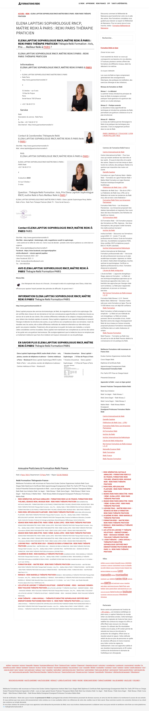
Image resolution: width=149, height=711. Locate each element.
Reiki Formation (109, 308)
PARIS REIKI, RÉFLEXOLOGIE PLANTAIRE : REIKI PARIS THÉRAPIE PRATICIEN (46, 512)
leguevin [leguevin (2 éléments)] (127, 568)
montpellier (100, 667)
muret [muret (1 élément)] (107, 579)
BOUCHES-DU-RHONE (16, 680)
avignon (22, 665)
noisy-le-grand (8, 670)
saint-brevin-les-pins (69, 670)
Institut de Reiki (109, 230)
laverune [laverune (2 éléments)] (117, 568)
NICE (118, 135)
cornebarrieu (110, 665)
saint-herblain (89, 670)
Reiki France (107, 455)
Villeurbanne (135, 672)
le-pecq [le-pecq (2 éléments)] (122, 568)
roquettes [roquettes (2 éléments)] (127, 583)
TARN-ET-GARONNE (104, 680)
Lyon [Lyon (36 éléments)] (120, 570)
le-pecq (38, 667)
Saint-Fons (80, 670)
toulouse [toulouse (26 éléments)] (127, 591)
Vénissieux (108, 672)
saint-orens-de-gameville (20, 672)
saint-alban (57, 670)
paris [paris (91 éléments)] (107, 582)
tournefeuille (99, 672)
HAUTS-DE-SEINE (43, 680)
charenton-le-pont (91, 665)
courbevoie (119, 665)
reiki (27, 14)
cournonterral (128, 665)
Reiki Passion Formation (112, 333)
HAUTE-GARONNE (30, 680)
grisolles (137, 665)
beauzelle (29, 665)
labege (18, 667)
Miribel (93, 667)
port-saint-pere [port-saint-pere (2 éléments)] (115, 583)
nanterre (120, 667)
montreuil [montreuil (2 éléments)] (103, 579)
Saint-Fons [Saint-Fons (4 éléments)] (122, 586)
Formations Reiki (30, 3)
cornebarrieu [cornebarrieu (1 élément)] (104, 565)
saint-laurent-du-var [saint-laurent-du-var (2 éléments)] (123, 588)
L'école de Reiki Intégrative (113, 440)
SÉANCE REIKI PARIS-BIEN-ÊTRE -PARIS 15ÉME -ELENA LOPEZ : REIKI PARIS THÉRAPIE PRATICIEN (54, 523)
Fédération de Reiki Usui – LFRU (115, 187)
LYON (131, 133)
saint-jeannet (113, 670)
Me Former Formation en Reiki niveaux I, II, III (117, 294)
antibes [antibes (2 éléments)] (103, 563)
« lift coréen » (105, 612)
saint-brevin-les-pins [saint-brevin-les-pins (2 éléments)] (113, 586)
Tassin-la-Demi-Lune (68, 672)
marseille (86, 667)
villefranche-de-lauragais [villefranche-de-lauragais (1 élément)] (113, 594)
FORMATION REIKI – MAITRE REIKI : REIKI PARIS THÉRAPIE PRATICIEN (44, 564)
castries (73, 665)
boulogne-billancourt (47, 665)
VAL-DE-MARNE (117, 680)
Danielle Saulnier (109, 172)
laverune (32, 667)
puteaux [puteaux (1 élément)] (122, 583)
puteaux (38, 670)
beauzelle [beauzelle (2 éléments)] (118, 563)
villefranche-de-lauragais (121, 672)
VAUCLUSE (127, 680)
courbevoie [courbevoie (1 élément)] (109, 565)
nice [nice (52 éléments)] (124, 578)
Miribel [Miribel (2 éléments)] (113, 575)
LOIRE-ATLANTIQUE (64, 680)
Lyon (80, 667)
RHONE (80, 680)
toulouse (91, 672)
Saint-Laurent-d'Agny (126, 670)
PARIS (47, 47)
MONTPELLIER (109, 135)
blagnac (36, 665)
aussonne (15, 665)
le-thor (44, 667)
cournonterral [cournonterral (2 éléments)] (116, 565)
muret (114, 667)
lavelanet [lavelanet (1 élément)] (112, 568)
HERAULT (54, 680)
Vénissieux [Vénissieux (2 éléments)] (104, 597)
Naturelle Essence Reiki (111, 449)
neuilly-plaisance (135, 667)
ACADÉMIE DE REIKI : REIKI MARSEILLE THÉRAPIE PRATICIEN (40, 554)
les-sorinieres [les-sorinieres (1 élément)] (114, 571)
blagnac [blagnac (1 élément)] (123, 563)
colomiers (102, 665)
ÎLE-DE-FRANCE (62, 475)
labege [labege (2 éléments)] (108, 568)
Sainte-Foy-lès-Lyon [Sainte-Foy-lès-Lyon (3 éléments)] (116, 592)
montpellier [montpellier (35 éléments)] (122, 574)
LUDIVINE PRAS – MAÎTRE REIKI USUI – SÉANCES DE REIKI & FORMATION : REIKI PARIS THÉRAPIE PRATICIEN (117, 510)
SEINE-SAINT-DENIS (90, 680)
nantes (126, 667)
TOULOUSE (123, 133)
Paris (23, 475)
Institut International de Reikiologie (116, 437)
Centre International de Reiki (113, 152)
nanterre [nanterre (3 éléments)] (112, 579)
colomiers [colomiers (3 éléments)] (128, 563)
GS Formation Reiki (110, 217)
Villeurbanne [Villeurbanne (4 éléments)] (123, 594)
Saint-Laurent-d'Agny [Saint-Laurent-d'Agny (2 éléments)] (111, 588)
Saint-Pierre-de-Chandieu (38, 672)
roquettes (49, 670)
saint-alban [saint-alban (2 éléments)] (104, 586)
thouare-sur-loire (81, 672)
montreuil (108, 667)
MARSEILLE (113, 133)
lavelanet (25, 667)
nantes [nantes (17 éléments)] (118, 578)
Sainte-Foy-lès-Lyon (54, 672)
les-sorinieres (73, 667)
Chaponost (81, 665)
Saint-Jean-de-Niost (101, 670)
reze (43, 670)
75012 (27, 475)
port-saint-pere (30, 670)
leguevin (50, 667)
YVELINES (136, 680)
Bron (56, 665)
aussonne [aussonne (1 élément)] (107, 563)
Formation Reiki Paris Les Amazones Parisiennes (116, 201)
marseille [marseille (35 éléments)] (106, 574)
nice (143, 667)
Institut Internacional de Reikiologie (116, 248)
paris (16, 670)
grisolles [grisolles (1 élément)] (123, 565)
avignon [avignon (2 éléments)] (112, 563)
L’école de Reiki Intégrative (113, 270)
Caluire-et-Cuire (64, 665)
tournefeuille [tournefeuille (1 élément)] (104, 594)
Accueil (21, 14)
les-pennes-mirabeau (61, 667)
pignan (21, 670)
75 (41, 475)
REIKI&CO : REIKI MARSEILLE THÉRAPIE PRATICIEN (37, 575)
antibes (8, 665)
